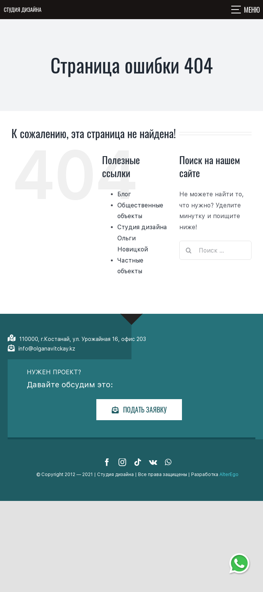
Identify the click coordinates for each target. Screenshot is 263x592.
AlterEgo (229, 474)
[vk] (153, 462)
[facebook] (107, 462)
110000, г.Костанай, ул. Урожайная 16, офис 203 (82, 339)
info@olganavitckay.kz (46, 349)
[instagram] (122, 462)
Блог (124, 194)
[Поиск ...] (215, 250)
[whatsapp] (168, 462)
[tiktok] (137, 462)
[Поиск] (188, 250)
